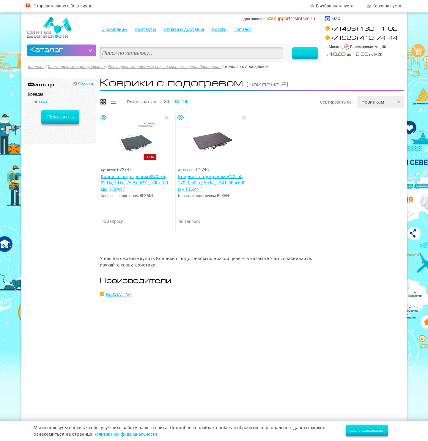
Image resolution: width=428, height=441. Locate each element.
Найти (301, 50)
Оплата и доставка (184, 29)
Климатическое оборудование (78, 66)
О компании (114, 29)
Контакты (145, 29)
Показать (60, 116)
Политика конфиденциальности (128, 434)
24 (166, 101)
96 (186, 101)
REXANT (115, 293)
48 (176, 101)
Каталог (243, 29)
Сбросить (86, 83)
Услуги (219, 29)
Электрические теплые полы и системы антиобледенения (170, 66)
